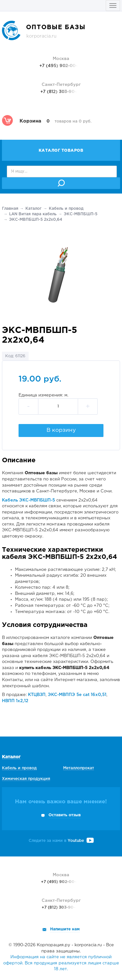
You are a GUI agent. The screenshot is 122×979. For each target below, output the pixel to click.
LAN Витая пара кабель (33, 214)
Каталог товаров (61, 150)
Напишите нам (65, 929)
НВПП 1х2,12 (15, 701)
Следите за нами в (61, 841)
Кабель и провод (66, 208)
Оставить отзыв (64, 815)
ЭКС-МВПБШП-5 (80, 214)
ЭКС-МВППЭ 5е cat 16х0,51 (77, 695)
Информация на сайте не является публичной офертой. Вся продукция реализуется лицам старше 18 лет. (61, 963)
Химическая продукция (26, 779)
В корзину (61, 430)
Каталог (33, 208)
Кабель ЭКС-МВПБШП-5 (28, 500)
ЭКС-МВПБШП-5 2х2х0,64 (35, 219)
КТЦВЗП (37, 695)
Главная (10, 208)
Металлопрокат (78, 768)
